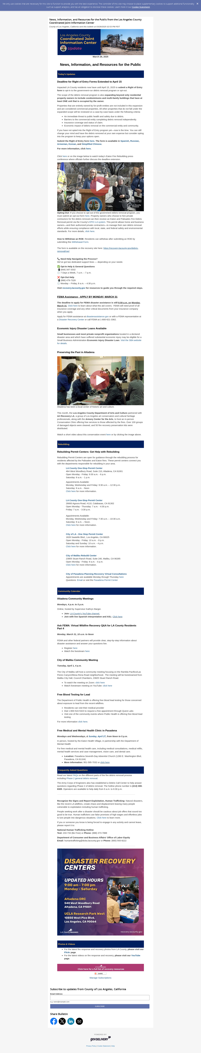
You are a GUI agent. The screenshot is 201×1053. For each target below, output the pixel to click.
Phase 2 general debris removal (81, 778)
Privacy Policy (91, 1046)
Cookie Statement (141, 7)
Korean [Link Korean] (72, 144)
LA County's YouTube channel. (85, 613)
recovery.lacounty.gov (73, 288)
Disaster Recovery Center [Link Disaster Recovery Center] (72, 319)
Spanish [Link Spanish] (124, 141)
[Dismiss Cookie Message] (197, 3)
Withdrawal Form (80, 242)
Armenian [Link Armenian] (62, 144)
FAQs (75, 775)
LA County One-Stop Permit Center (84, 468)
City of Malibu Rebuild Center (81, 555)
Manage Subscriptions (100, 977)
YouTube (135, 955)
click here (89, 231)
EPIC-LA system (97, 222)
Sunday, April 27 (97, 736)
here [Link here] (92, 141)
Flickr (67, 952)
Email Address (56, 994)
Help (113, 1046)
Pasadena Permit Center (106, 580)
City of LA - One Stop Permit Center (84, 534)
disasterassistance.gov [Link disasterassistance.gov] (98, 316)
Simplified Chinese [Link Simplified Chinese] (91, 144)
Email (80, 580)
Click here (73, 305)
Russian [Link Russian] (134, 141)
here (65, 156)
